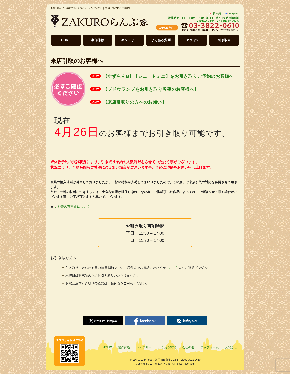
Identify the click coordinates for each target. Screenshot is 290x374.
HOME (66, 40)
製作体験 (97, 40)
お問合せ (231, 347)
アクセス (192, 40)
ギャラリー (129, 40)
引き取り (224, 40)
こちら (174, 267)
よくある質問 (161, 40)
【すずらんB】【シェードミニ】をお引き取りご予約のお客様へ (168, 76)
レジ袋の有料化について (72, 206)
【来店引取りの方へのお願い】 (134, 102)
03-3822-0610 (192, 359)
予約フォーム (210, 347)
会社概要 (188, 347)
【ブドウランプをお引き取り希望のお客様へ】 (151, 89)
